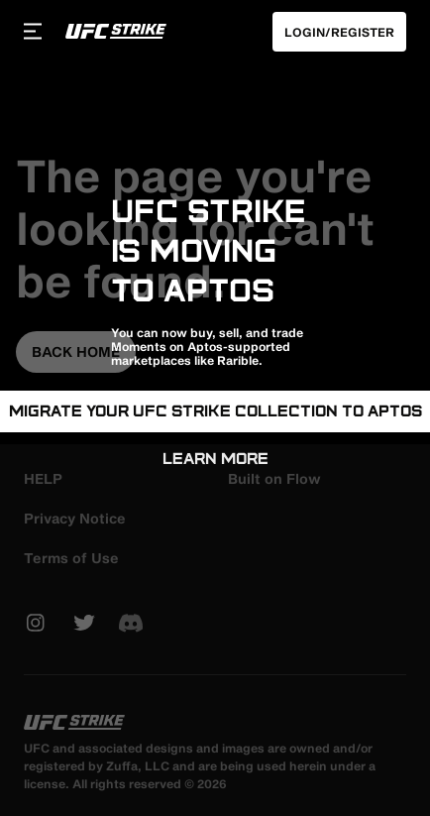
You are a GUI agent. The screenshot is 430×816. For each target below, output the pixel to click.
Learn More (215, 458)
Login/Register (339, 32)
